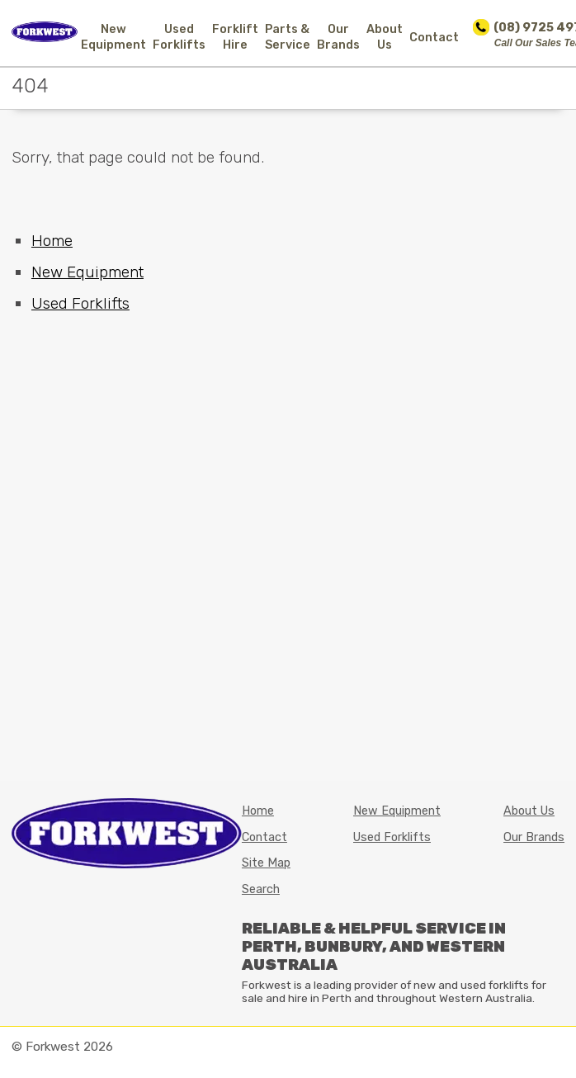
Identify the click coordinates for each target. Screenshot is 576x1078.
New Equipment (113, 37)
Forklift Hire (235, 37)
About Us (384, 37)
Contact (434, 38)
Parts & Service (287, 37)
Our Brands (338, 37)
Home (52, 240)
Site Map (266, 863)
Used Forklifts (179, 37)
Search (261, 889)
